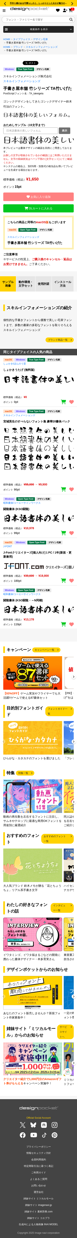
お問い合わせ (38, 1185)
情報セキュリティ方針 (38, 1153)
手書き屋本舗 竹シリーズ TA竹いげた (34, 243)
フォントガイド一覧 (57, 711)
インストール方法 (62, 283)
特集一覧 (23, 773)
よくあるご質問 (38, 1179)
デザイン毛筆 (40, 39)
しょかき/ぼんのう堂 (14, 363)
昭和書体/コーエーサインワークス (22, 503)
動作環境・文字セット (26, 283)
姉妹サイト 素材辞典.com (38, 1211)
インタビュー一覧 (59, 908)
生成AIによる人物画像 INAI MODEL (38, 1224)
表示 (64, 130)
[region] (38, 140)
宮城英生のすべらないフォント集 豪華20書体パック (36, 421)
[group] (32, 678)
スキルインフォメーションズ (42, 47)
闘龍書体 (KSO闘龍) (16, 509)
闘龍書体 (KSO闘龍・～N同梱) (23, 600)
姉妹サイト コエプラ (38, 1218)
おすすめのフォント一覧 (55, 839)
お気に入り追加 (39, 196)
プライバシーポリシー (38, 1146)
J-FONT (7, 546)
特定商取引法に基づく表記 (38, 1166)
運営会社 (39, 1192)
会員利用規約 (38, 1159)
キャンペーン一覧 (44, 649)
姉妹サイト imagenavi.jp (38, 1205)
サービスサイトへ (63, 1032)
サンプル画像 (8, 283)
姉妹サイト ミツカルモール (38, 1198)
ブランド (18, 47)
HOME (6, 39)
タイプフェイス (21, 39)
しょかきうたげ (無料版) (19, 369)
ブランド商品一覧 (58, 339)
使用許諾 (43, 283)
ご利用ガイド (38, 1172)
